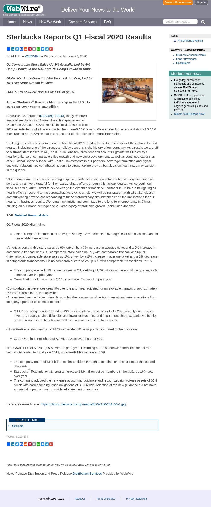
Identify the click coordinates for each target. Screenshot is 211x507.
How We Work (50, 22)
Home (11, 22)
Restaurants (183, 63)
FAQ (107, 22)
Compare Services (82, 22)
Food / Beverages (186, 59)
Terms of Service (105, 498)
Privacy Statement (136, 498)
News (27, 22)
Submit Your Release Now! (189, 113)
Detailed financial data (31, 215)
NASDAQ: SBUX (52, 116)
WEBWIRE (32, 56)
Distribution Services (87, 473)
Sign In (201, 2)
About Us (80, 498)
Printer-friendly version (190, 40)
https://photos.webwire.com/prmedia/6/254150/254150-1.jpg (83, 404)
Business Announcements (191, 54)
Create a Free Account (178, 2)
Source (17, 426)
